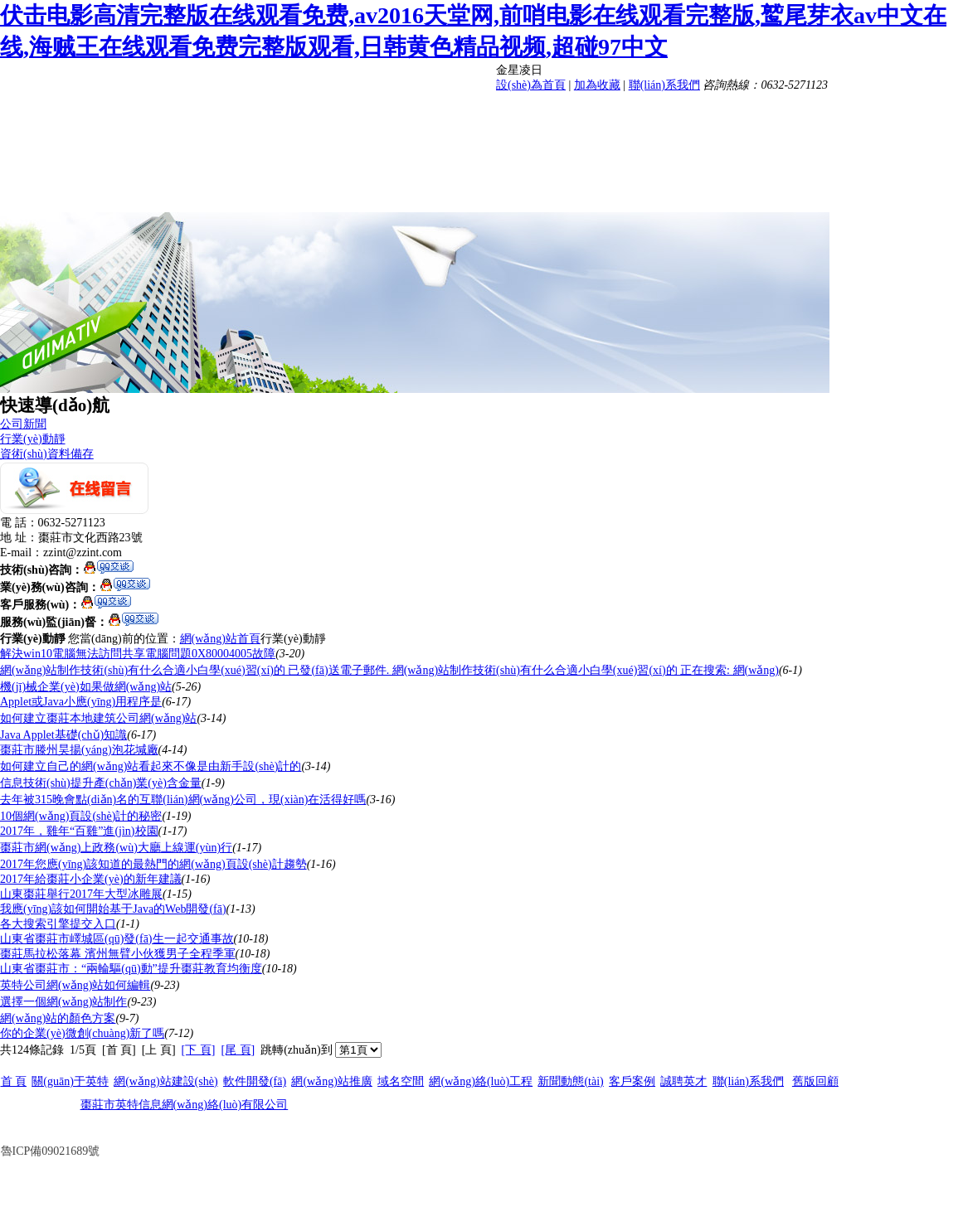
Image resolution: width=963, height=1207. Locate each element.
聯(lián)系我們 (664, 85)
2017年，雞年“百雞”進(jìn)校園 (79, 831)
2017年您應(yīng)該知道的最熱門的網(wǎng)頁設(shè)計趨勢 (153, 864)
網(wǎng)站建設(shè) (701, 112)
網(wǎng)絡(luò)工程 (701, 152)
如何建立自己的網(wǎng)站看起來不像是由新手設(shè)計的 (150, 766)
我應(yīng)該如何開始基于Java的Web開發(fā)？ (113, 909)
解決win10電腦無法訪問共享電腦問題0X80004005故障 (137, 653)
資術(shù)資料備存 (47, 454)
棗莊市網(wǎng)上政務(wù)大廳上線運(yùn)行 (116, 847)
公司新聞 (23, 424)
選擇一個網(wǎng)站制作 (63, 1002)
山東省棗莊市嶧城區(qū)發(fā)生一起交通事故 (117, 939)
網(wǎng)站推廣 (565, 152)
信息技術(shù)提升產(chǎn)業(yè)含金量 (101, 783)
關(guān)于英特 (70, 1081)
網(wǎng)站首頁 (220, 639)
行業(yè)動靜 (33, 439)
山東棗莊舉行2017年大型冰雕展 (81, 894)
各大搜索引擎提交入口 (58, 924)
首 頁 (565, 112)
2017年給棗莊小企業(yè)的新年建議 (91, 879)
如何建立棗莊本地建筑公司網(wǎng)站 (98, 718)
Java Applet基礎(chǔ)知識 (63, 735)
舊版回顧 (815, 1081)
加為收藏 (597, 85)
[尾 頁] (238, 1050)
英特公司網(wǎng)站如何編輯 (75, 985)
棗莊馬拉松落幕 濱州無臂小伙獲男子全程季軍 (118, 954)
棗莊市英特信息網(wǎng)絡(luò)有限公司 (184, 1104)
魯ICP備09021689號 (50, 1151)
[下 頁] (199, 1050)
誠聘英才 (683, 1081)
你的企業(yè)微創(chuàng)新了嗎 (82, 1033)
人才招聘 (838, 152)
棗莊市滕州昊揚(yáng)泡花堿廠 (79, 750)
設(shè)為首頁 (531, 85)
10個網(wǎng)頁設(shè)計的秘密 (81, 816)
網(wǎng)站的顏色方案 (57, 1018)
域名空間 (400, 1081)
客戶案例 (702, 192)
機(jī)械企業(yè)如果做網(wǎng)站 (86, 687)
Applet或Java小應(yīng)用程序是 (81, 702)
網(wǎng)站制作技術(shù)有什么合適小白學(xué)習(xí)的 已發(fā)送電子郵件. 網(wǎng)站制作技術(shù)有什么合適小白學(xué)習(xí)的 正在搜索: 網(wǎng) (389, 670)
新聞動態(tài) (564, 192)
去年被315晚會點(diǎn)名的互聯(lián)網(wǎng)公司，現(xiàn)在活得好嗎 (183, 799)
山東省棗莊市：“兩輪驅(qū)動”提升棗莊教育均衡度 (131, 968)
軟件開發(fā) (839, 112)
